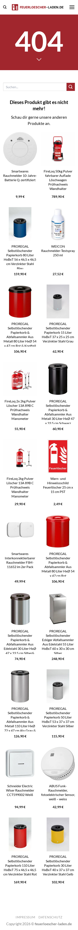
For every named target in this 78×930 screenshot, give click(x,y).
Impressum (25, 917)
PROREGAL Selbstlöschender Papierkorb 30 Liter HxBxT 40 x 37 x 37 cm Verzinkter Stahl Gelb (58, 865)
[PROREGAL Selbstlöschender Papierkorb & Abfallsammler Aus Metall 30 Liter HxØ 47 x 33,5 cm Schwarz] (58, 379)
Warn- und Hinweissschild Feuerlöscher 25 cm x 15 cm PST (58, 485)
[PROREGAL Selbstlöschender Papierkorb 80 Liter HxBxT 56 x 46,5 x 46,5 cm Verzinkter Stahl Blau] (20, 224)
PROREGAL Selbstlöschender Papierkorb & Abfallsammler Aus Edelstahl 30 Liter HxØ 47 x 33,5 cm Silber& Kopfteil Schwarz (20, 644)
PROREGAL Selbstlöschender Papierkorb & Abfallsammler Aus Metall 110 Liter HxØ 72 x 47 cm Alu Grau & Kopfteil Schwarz (20, 721)
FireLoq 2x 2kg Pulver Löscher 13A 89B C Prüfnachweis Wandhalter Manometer (20, 410)
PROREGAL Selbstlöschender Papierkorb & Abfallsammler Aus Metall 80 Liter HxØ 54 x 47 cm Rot (58, 565)
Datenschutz (50, 917)
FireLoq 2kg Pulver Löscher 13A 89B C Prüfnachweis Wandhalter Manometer (20, 487)
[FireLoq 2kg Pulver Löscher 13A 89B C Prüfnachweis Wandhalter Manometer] (20, 456)
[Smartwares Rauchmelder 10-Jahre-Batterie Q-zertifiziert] (20, 149)
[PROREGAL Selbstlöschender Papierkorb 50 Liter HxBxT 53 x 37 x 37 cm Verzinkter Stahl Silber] (58, 686)
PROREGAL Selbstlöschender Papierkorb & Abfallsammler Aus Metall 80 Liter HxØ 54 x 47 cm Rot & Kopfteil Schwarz (20, 337)
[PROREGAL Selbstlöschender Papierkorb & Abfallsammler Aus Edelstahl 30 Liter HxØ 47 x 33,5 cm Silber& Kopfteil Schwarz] (20, 609)
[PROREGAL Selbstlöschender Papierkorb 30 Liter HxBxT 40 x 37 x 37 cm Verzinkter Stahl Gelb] (58, 834)
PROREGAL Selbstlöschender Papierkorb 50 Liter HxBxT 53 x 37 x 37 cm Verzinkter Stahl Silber (58, 717)
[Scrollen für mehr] (39, 60)
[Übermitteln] (71, 87)
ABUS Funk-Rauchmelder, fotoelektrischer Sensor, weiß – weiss (58, 792)
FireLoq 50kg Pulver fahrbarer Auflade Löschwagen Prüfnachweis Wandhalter (58, 180)
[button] (4, 7)
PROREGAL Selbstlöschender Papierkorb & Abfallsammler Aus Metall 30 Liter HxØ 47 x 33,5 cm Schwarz (58, 412)
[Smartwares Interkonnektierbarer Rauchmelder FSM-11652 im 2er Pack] (20, 531)
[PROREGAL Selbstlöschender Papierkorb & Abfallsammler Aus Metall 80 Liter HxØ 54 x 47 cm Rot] (58, 531)
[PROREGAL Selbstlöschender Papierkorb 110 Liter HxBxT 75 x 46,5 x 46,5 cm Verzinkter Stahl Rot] (20, 834)
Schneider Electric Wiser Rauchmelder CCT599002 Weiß (20, 790)
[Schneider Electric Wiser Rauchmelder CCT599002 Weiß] (20, 764)
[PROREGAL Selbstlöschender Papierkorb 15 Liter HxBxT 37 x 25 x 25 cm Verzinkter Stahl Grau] (58, 301)
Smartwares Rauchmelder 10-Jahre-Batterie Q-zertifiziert (20, 175)
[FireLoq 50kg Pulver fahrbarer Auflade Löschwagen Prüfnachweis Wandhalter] (58, 149)
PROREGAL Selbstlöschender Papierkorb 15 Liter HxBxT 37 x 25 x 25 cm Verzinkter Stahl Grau (58, 332)
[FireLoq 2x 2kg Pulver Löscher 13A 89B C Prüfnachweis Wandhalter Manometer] (20, 379)
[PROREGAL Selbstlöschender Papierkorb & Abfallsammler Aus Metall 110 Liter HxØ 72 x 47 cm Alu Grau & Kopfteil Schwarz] (20, 686)
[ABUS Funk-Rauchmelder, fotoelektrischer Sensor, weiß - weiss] (58, 764)
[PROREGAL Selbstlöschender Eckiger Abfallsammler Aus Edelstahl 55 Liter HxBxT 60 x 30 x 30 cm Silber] (58, 609)
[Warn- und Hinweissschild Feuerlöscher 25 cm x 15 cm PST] (58, 456)
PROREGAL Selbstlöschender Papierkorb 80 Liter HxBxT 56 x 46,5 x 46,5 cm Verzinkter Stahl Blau (20, 257)
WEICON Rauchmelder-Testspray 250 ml (58, 250)
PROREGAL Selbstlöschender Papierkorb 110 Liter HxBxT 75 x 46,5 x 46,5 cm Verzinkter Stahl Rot (20, 865)
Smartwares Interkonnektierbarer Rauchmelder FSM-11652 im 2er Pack (20, 560)
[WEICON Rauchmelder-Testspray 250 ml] (58, 224)
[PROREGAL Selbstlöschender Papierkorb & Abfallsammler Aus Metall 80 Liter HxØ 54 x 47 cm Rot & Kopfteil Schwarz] (20, 301)
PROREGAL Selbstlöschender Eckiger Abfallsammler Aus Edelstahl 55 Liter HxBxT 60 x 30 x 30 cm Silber (58, 642)
